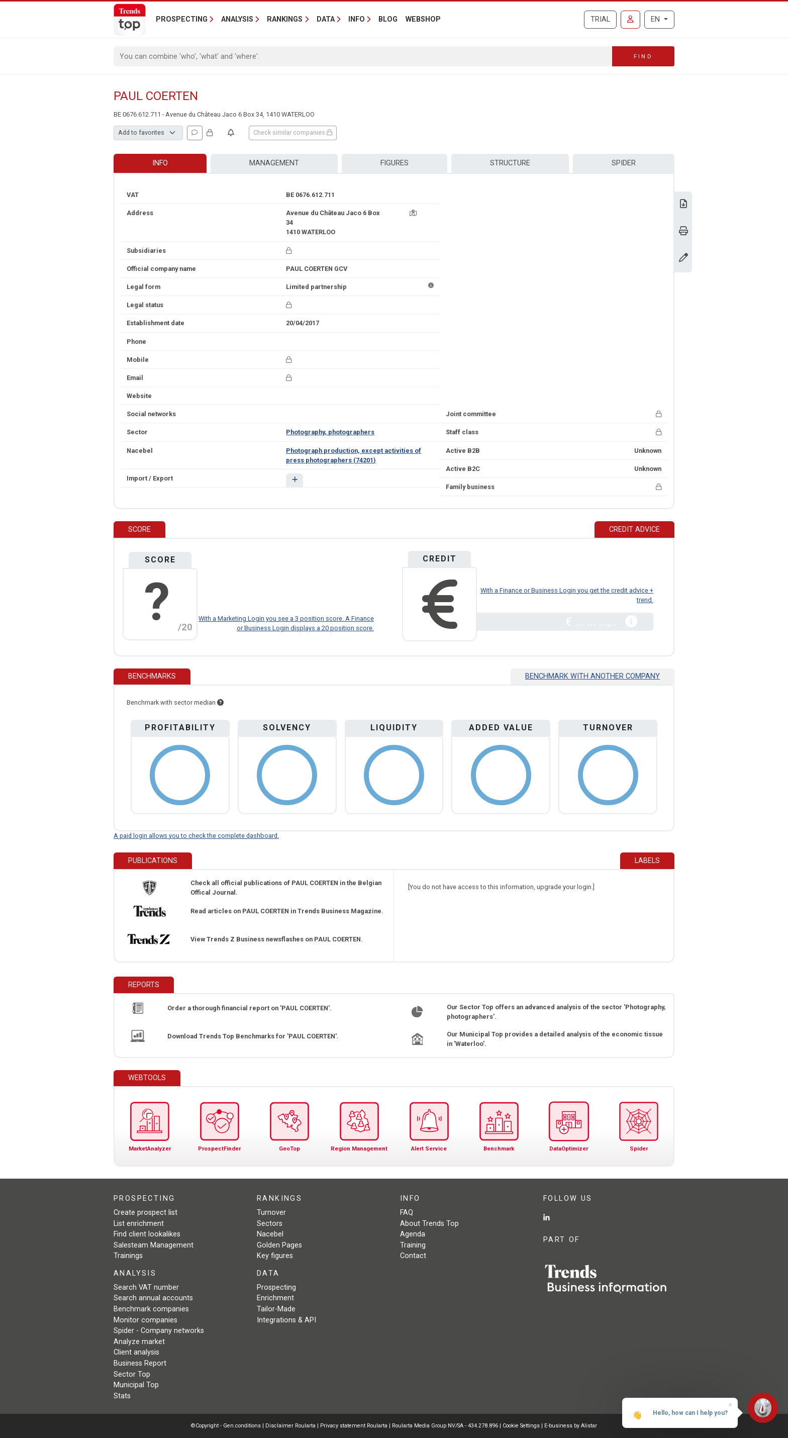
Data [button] (326, 19)
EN (656, 19)
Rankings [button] (285, 19)
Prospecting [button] (182, 19)
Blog (388, 19)
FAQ (406, 1212)
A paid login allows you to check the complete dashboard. (196, 835)
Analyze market (139, 1341)
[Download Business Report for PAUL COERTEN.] (683, 205)
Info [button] (356, 19)
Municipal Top (136, 1385)
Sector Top (132, 1374)
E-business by (570, 1425)
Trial (600, 19)
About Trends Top (429, 1223)
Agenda (412, 1234)
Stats (122, 1396)
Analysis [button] (237, 19)
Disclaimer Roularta (290, 1425)
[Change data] (683, 258)
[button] (294, 480)
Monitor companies (145, 1320)
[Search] (363, 56)
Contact (413, 1256)
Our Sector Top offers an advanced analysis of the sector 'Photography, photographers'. (556, 1011)
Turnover (271, 1212)
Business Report (140, 1363)
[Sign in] (630, 20)
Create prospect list (145, 1212)
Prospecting (276, 1287)
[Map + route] (413, 213)
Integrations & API (286, 1320)
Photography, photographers (330, 432)
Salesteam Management (153, 1245)
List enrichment (139, 1223)
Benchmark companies (151, 1309)
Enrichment (275, 1298)
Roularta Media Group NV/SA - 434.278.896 (446, 1425)
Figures (394, 163)
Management (274, 163)
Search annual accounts (153, 1298)
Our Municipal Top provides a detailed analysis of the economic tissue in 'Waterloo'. (555, 1038)
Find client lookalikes (147, 1234)
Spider (624, 163)
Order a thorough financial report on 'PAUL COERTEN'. (249, 1008)
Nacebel (270, 1234)
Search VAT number (146, 1287)
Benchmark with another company (592, 676)
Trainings (128, 1256)
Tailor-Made (276, 1309)
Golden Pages (279, 1245)
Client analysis (136, 1352)
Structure (510, 163)
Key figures (275, 1256)
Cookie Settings (522, 1425)
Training (413, 1245)
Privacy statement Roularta (353, 1425)
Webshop (423, 19)
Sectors (269, 1223)
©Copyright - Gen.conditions (226, 1425)
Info (160, 163)
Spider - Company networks (159, 1330)
